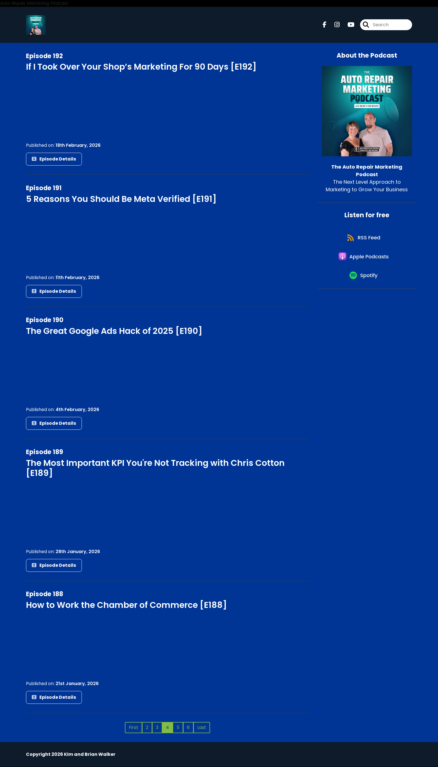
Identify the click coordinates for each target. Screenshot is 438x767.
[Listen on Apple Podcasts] (364, 258)
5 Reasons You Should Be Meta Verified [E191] (121, 199)
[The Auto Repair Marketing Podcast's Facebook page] (325, 25)
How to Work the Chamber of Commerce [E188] (126, 605)
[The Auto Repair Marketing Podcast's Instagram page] (334, 25)
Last (201, 727)
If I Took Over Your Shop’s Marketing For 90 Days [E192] (141, 67)
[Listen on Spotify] (364, 279)
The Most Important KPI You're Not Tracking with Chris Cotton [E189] (155, 468)
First (133, 727)
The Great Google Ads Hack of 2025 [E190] (114, 331)
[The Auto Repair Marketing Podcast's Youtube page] (347, 25)
